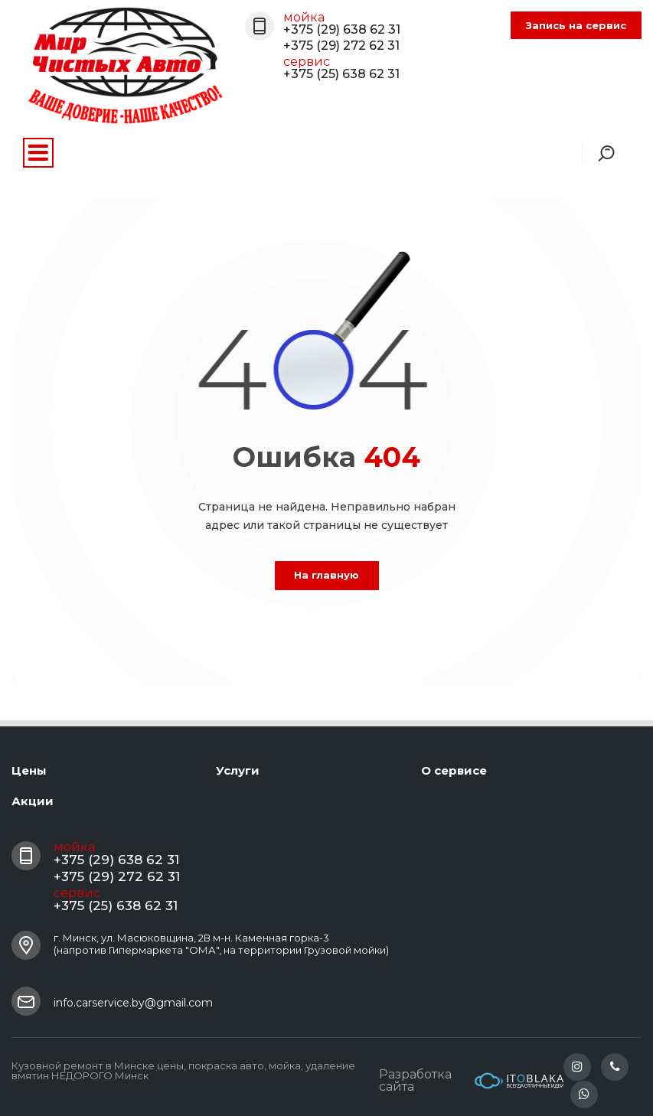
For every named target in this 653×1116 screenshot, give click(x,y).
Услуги (238, 770)
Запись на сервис (576, 25)
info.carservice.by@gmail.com (133, 1003)
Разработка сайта (471, 1081)
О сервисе (454, 770)
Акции (32, 801)
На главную (326, 575)
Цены (29, 770)
